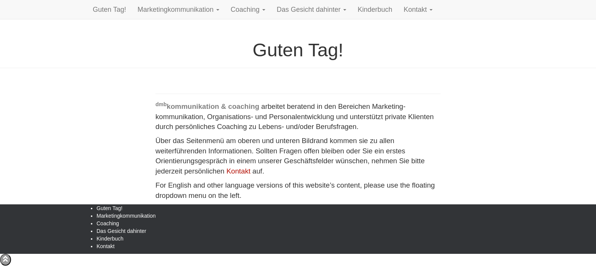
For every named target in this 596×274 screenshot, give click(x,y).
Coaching (248, 9)
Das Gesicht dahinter (311, 9)
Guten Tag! (109, 9)
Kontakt (418, 9)
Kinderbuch (375, 9)
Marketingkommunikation (178, 9)
